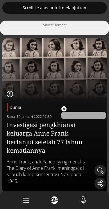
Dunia (15, 107)
